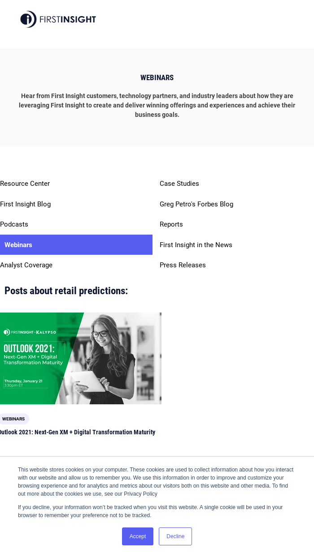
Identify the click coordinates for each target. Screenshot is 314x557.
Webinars (18, 245)
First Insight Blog (25, 204)
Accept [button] (138, 536)
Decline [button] (175, 536)
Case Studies (179, 184)
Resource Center (25, 184)
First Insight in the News (196, 245)
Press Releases (183, 265)
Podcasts (14, 224)
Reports (171, 224)
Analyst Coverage (26, 265)
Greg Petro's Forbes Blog (196, 204)
